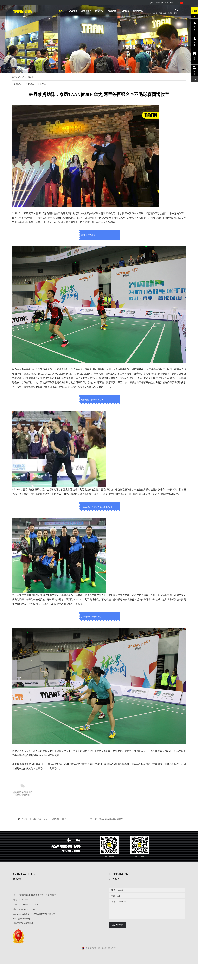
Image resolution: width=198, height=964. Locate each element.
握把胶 (176, 13)
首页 (60, 11)
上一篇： (40, 819)
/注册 (161, 3)
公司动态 (29, 77)
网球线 (170, 13)
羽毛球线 (162, 13)
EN (178, 3)
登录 (157, 3)
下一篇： (109, 819)
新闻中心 (20, 77)
